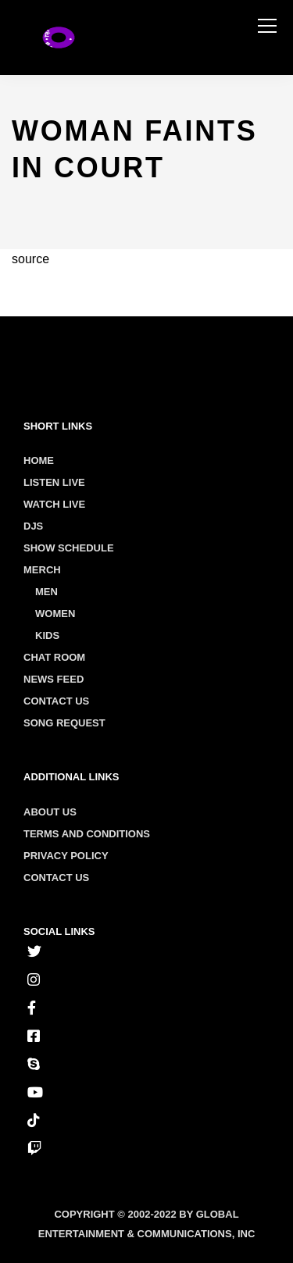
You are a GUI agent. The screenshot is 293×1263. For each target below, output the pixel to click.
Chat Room (54, 657)
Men (46, 592)
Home (38, 460)
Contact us (56, 877)
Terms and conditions (86, 834)
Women (55, 613)
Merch (42, 570)
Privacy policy (66, 856)
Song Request (64, 723)
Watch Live (54, 504)
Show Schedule (68, 548)
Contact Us (56, 701)
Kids (47, 635)
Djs (33, 526)
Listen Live (54, 482)
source (30, 259)
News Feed (53, 679)
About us (50, 812)
